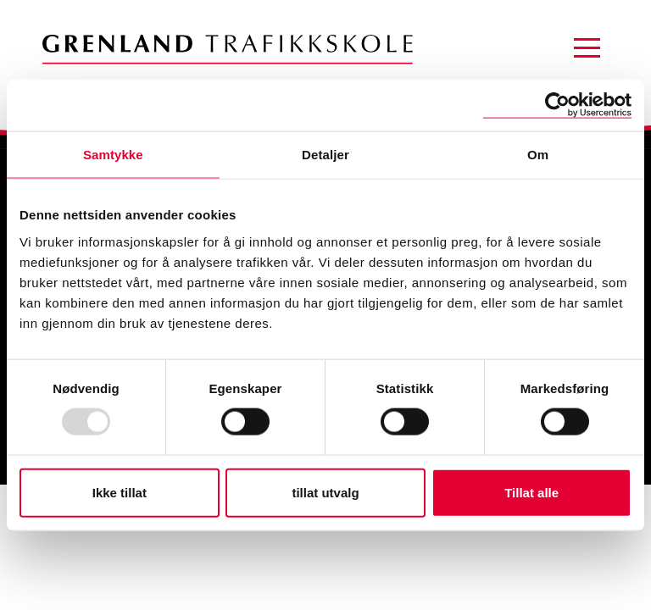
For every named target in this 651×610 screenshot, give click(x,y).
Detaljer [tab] (325, 154)
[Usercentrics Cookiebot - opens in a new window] (557, 105)
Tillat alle (531, 492)
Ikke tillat (119, 492)
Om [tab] (537, 154)
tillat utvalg (325, 492)
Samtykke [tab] (113, 154)
